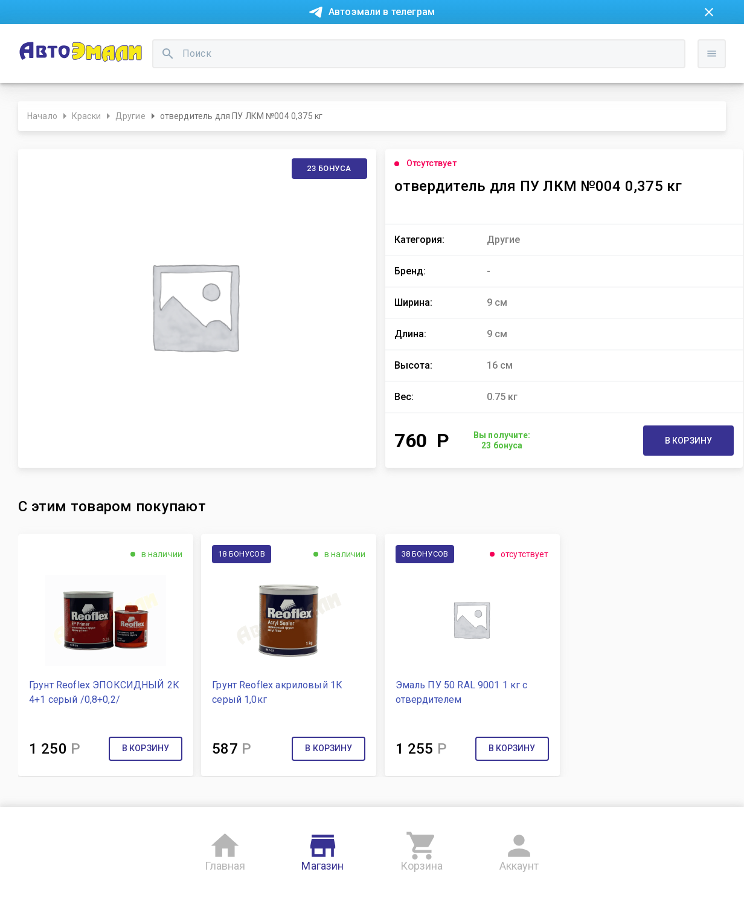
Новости (57, 41)
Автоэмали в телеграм (382, 12)
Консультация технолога (555, 41)
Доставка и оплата (447, 41)
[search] (287, 81)
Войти (715, 94)
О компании (219, 41)
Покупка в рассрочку (134, 41)
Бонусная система (353, 41)
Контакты (279, 41)
